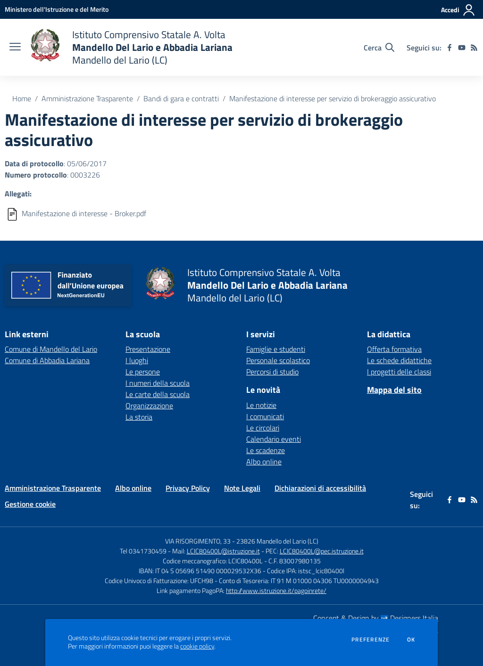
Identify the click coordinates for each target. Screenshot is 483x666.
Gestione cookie (30, 504)
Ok (411, 639)
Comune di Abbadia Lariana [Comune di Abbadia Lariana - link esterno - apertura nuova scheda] (47, 360)
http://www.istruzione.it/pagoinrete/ (276, 590)
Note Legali (242, 488)
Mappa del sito (394, 389)
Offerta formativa (394, 349)
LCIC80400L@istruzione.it (223, 551)
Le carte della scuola (157, 394)
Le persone (142, 371)
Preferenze (370, 639)
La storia (138, 416)
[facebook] (449, 47)
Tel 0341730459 (143, 551)
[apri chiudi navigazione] (15, 47)
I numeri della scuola (157, 383)
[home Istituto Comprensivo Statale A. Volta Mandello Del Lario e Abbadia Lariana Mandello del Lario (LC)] (131, 47)
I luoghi (136, 360)
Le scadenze (265, 450)
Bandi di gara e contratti (181, 98)
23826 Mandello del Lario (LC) (277, 541)
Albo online (264, 461)
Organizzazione (149, 405)
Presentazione (147, 349)
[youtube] (462, 47)
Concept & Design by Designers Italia (375, 618)
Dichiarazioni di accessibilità (320, 488)
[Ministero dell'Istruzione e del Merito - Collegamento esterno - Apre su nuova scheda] (56, 9)
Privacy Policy (188, 488)
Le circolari (262, 427)
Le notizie (261, 405)
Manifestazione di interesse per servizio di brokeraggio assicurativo (332, 98)
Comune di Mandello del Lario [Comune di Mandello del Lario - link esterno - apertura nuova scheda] (51, 349)
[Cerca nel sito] (379, 47)
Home (21, 98)
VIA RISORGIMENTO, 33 (198, 541)
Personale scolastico (278, 360)
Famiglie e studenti (275, 349)
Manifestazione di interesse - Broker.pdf (84, 213)
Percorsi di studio (272, 371)
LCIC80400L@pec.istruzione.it (322, 551)
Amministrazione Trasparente (87, 98)
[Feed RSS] (474, 47)
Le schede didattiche (399, 360)
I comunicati (265, 416)
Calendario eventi (273, 439)
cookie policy (197, 646)
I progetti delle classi (399, 371)
